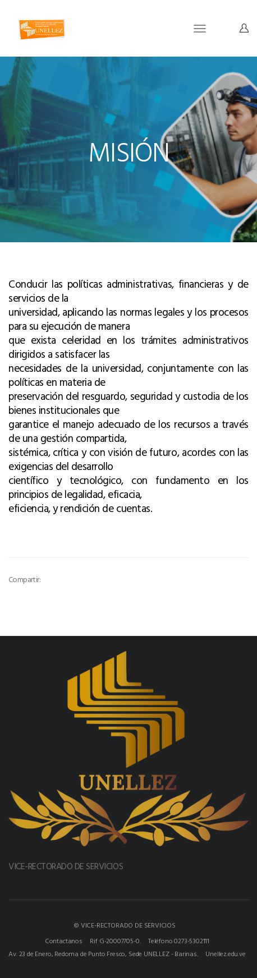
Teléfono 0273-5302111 (178, 940)
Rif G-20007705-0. (115, 940)
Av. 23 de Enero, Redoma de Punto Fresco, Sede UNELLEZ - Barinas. (103, 953)
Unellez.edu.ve (225, 953)
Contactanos (63, 940)
